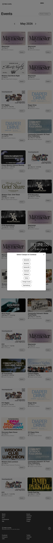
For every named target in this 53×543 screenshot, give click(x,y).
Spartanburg (26, 285)
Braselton (26, 263)
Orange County (26, 281)
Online (26, 278)
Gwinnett (26, 271)
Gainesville (27, 267)
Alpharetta (26, 260)
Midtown (26, 274)
